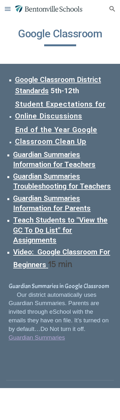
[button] (7, 9)
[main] (60, 37)
